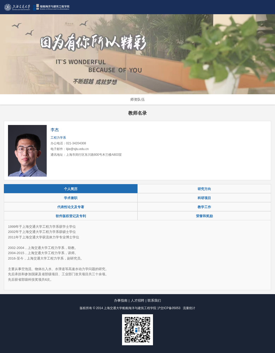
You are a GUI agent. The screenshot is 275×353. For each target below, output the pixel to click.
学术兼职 (70, 198)
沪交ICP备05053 (168, 308)
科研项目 (204, 198)
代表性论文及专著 (70, 207)
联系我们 (154, 300)
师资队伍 (137, 99)
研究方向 (204, 189)
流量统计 (189, 308)
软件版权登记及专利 (71, 216)
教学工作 (204, 207)
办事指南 (120, 300)
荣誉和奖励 (204, 216)
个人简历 (70, 189)
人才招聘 (137, 300)
